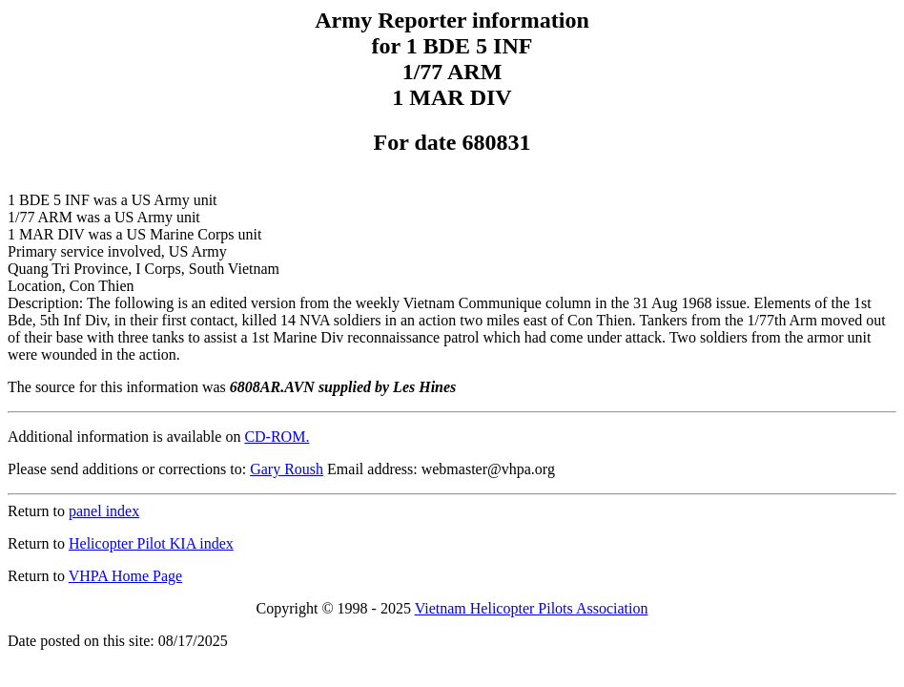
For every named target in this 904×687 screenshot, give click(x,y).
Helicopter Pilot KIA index (151, 543)
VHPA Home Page (125, 576)
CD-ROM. (276, 436)
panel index (104, 511)
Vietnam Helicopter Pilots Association (531, 608)
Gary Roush (286, 469)
